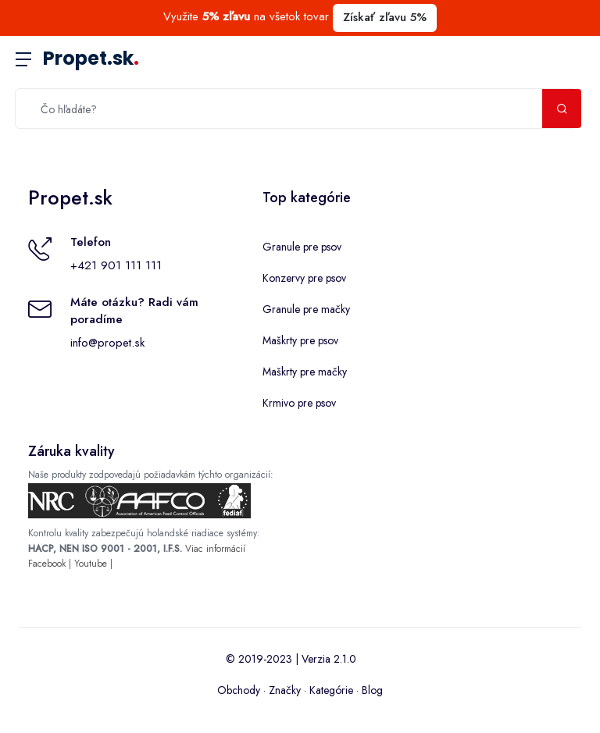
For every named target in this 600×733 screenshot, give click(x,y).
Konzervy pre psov (304, 278)
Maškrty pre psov (300, 340)
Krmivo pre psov (299, 403)
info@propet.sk (107, 342)
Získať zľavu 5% (385, 17)
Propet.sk (91, 58)
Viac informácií (215, 549)
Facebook (47, 564)
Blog (372, 690)
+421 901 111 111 (116, 265)
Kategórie (331, 690)
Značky (285, 690)
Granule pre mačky (306, 309)
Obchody (238, 690)
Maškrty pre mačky (304, 371)
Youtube (90, 564)
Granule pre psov (301, 246)
